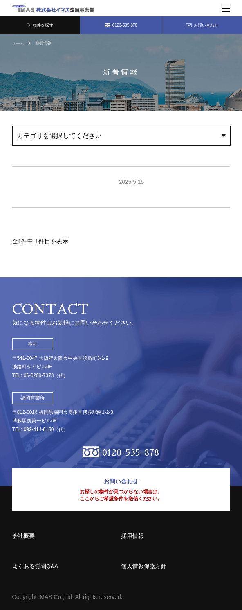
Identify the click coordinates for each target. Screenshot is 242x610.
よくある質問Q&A (35, 566)
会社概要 (23, 536)
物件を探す (40, 25)
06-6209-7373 (39, 375)
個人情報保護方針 (143, 566)
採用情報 (132, 536)
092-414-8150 (39, 429)
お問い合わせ (202, 25)
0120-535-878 (121, 25)
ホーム (18, 43)
